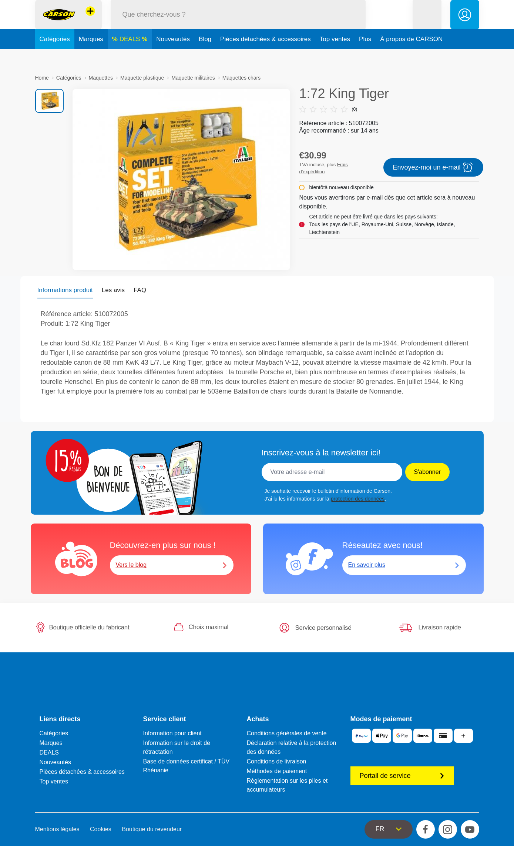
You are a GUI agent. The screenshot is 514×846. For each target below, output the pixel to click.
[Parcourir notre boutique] (238, 23)
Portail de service (402, 775)
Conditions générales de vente (287, 733)
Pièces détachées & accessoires (265, 56)
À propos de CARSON (411, 56)
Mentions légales (57, 829)
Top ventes (335, 56)
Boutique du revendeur (152, 829)
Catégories (55, 56)
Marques (91, 56)
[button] (427, 23)
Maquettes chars (241, 78)
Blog (205, 56)
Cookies (100, 829)
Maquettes (101, 78)
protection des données (358, 499)
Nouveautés (173, 56)
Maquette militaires (193, 78)
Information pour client (172, 733)
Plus (365, 56)
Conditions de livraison (276, 761)
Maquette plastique (142, 78)
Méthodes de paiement (277, 771)
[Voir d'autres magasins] (90, 20)
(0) (328, 109)
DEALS (131, 56)
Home (42, 78)
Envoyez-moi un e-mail (433, 167)
